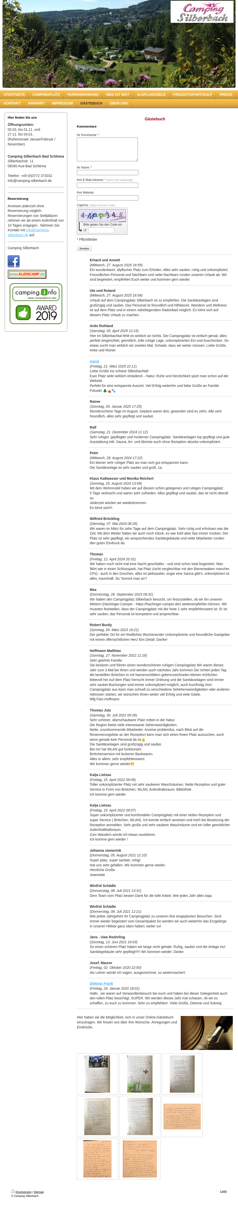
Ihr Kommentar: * (88, 135)
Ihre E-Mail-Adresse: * (105, 184)
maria (94, 366)
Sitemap (39, 1196)
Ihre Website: (85, 197)
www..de (27, 274)
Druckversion (21, 1196)
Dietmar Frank (101, 988)
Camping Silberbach (23, 248)
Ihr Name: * (84, 172)
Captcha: (96, 209)
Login (223, 1195)
